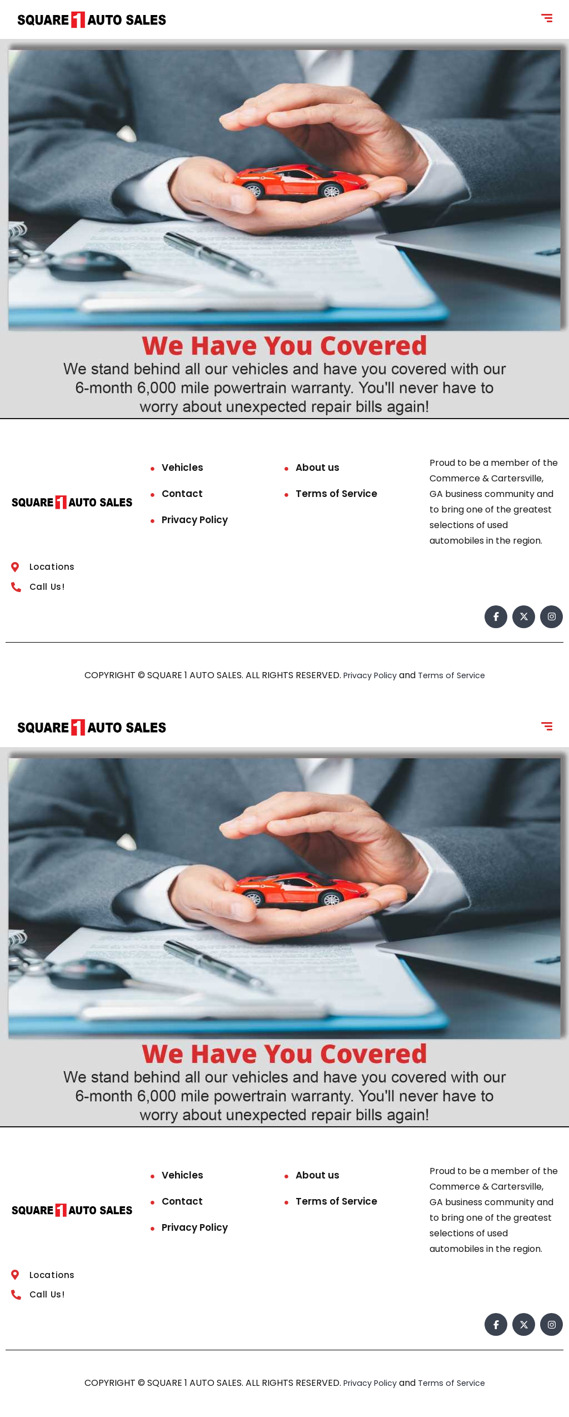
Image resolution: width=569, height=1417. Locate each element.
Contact (182, 493)
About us (318, 467)
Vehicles (182, 467)
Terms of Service (336, 493)
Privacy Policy (195, 519)
